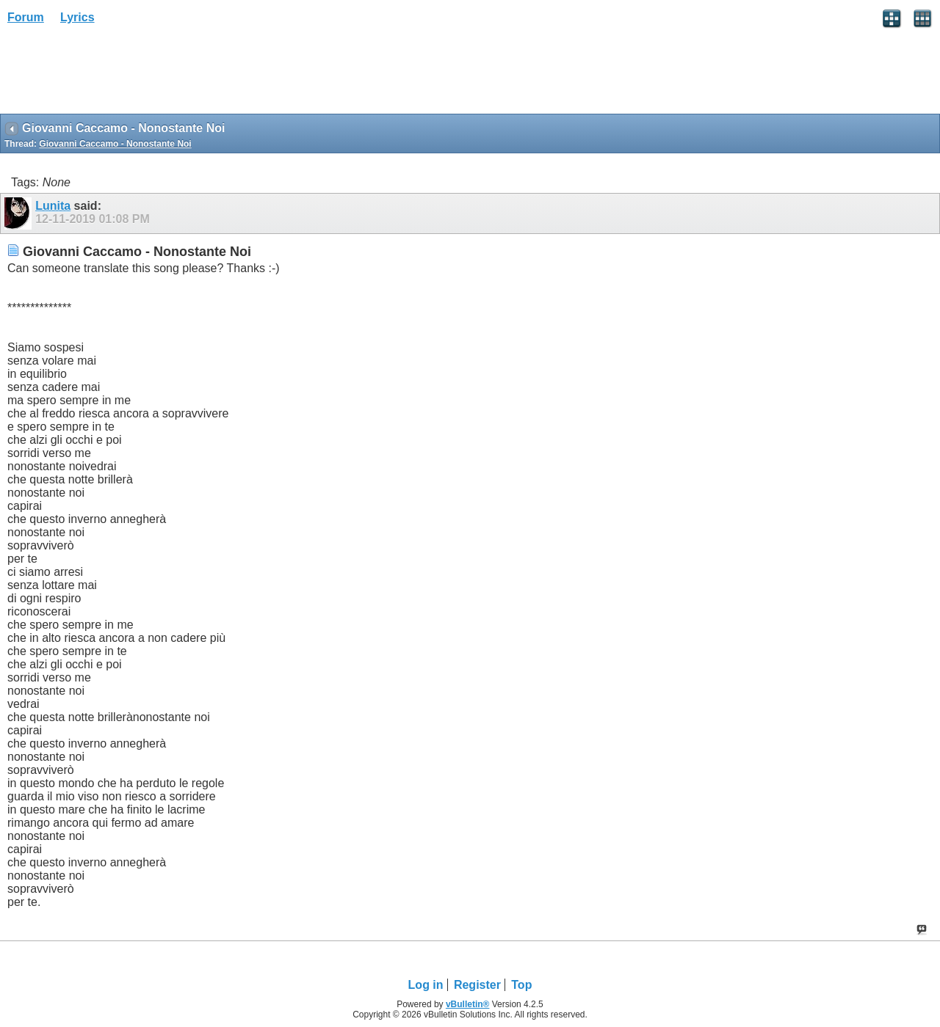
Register (477, 985)
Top (521, 985)
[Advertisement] (117, 74)
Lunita (52, 206)
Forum (25, 17)
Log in (426, 985)
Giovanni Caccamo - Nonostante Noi (115, 144)
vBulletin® (468, 1004)
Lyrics (77, 17)
